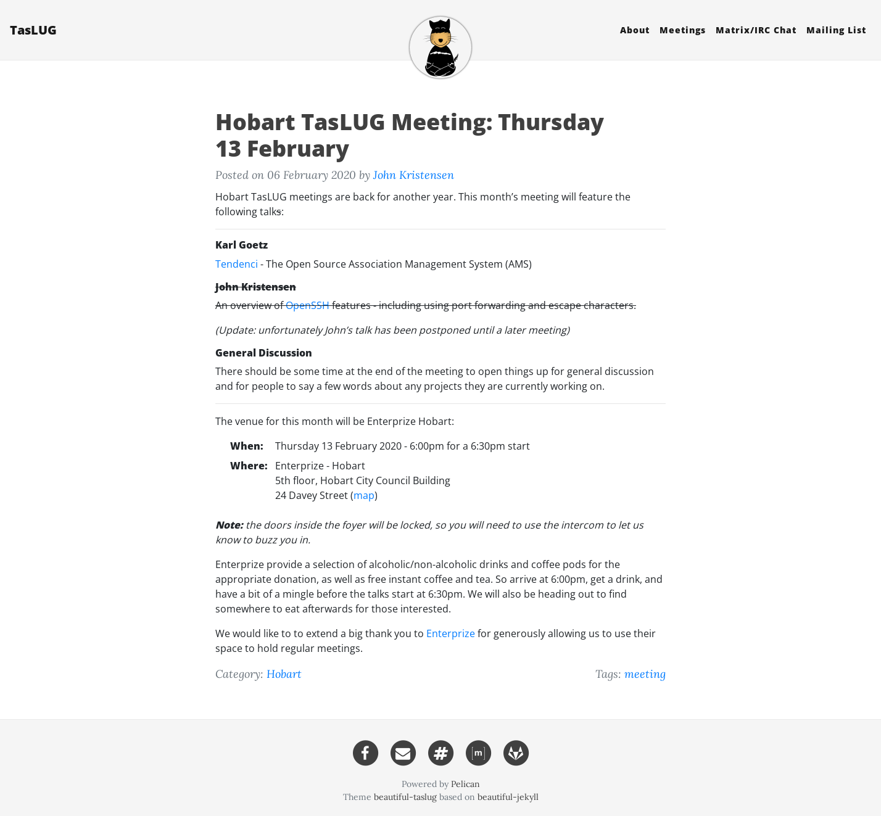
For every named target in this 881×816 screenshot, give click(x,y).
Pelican (465, 783)
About (635, 30)
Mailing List (836, 30)
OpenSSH (307, 305)
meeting (645, 674)
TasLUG (33, 30)
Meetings (683, 30)
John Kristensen (413, 175)
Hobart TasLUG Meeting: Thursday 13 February (409, 135)
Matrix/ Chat (756, 30)
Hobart (284, 674)
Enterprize (450, 633)
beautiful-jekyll (508, 796)
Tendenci (236, 264)
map (364, 495)
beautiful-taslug (405, 796)
